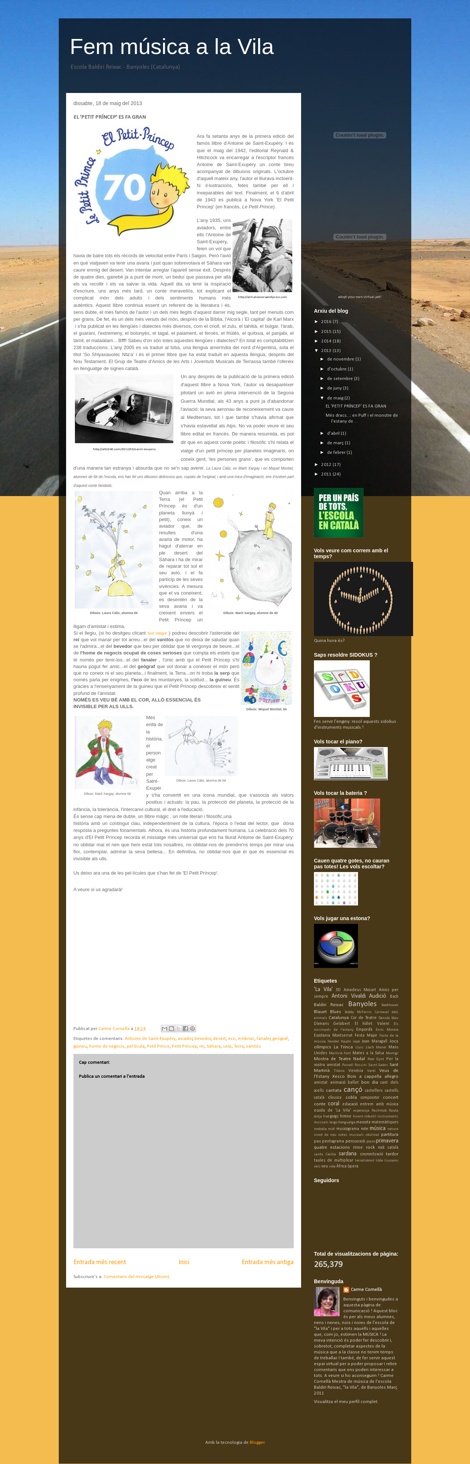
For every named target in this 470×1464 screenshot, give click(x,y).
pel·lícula (136, 1046)
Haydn (346, 1042)
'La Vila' (323, 990)
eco (232, 1038)
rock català (388, 1147)
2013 (327, 350)
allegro (391, 1076)
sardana (348, 1154)
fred (326, 1117)
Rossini (361, 1065)
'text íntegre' (157, 633)
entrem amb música (379, 1104)
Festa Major (366, 1035)
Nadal (359, 1058)
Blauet (320, 1011)
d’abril (334, 433)
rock (370, 1147)
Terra (239, 1046)
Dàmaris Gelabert (332, 1024)
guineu (80, 1046)
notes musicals (351, 1135)
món (364, 1129)
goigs (334, 1116)
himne (345, 1116)
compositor (370, 1097)
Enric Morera (387, 1030)
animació (338, 1082)
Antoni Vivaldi (349, 996)
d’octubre (337, 369)
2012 (327, 464)
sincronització (371, 1154)
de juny (335, 388)
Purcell (347, 1065)
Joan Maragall (374, 1041)
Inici (183, 1262)
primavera (387, 1141)
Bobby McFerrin (358, 1012)
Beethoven (390, 1005)
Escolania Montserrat (333, 1035)
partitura (389, 1134)
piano (370, 1142)
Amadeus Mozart (360, 990)
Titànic (339, 1071)
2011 (327, 474)
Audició (377, 996)
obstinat (372, 1135)
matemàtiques (385, 1122)
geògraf (280, 1038)
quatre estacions (332, 1147)
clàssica (334, 1097)
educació (350, 1104)
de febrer (337, 452)
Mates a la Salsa (368, 1053)
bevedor (203, 1038)
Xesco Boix (344, 1076)
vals (317, 1167)
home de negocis (106, 1046)
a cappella (370, 1076)
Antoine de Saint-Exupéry (150, 1038)
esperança (361, 1111)
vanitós (253, 1046)
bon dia (369, 1082)
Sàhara (214, 1046)
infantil (370, 1117)
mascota (363, 1122)
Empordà (364, 1029)
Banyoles (362, 1004)
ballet (353, 1082)
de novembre (341, 359)
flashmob (379, 1111)
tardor (392, 1154)
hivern (358, 1117)
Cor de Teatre (364, 1018)
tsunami (391, 1161)
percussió (355, 1141)
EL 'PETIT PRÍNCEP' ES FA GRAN (356, 406)
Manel (381, 1047)
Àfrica (341, 1166)
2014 (327, 341)
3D (338, 990)
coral (333, 1104)
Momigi (392, 1053)
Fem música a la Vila (172, 46)
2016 (327, 321)
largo (333, 1122)
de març (336, 443)
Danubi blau (388, 1018)
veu (324, 1166)
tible (379, 1161)
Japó (356, 1042)
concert (390, 1097)
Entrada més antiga (268, 1262)
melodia (320, 1129)
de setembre (340, 378)
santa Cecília (325, 1154)
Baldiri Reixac (329, 1004)
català (319, 1097)
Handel (333, 1042)
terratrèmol (364, 1161)
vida (332, 1167)
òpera (353, 1166)
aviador (185, 1038)
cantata (333, 1090)
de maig (335, 398)
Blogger (257, 1442)
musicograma (347, 1129)
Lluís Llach (364, 1047)
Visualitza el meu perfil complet (345, 1401)
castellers (374, 1090)
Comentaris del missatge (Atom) (136, 1276)
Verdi (371, 1071)
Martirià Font (340, 1053)
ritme (358, 1147)
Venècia (355, 1071)
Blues (335, 1011)
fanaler (264, 1038)
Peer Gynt (376, 1059)
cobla (351, 1097)
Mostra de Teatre (332, 1058)
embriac (246, 1038)
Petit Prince (158, 1046)
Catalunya (339, 1017)
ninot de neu (325, 1135)
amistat (321, 1082)
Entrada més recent (99, 1262)
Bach (394, 996)
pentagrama (333, 1141)
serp (227, 1046)
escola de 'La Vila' (332, 1110)
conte (320, 1104)
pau (317, 1141)
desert (219, 1038)
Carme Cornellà (366, 1289)
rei (202, 1046)
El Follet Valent (372, 1024)
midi (331, 1129)
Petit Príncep (184, 1046)
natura (392, 1129)
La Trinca (343, 1047)
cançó (353, 1090)
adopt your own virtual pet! (360, 297)
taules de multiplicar (333, 1160)
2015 (327, 331)
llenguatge (346, 1122)
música (378, 1128)
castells (391, 1090)
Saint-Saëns (378, 1065)
